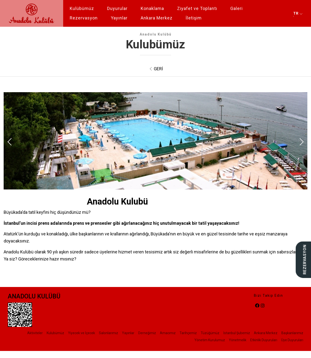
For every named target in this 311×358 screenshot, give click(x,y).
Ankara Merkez (157, 17)
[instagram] (263, 305)
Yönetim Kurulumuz (209, 340)
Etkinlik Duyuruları (263, 340)
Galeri (236, 8)
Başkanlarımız (292, 333)
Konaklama (152, 8)
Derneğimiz (147, 333)
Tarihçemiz (188, 333)
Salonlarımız (108, 333)
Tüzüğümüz (210, 333)
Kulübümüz (82, 8)
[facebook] (257, 305)
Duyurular (117, 8)
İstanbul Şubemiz (236, 333)
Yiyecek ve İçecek (81, 333)
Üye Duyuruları (292, 340)
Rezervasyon (84, 17)
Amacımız (168, 333)
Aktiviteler (35, 333)
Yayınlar (119, 17)
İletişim (194, 17)
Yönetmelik (237, 340)
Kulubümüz (55, 333)
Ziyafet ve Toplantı (197, 8)
